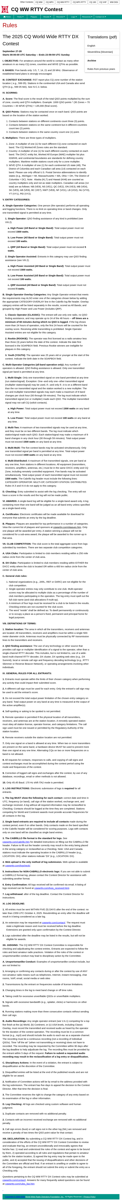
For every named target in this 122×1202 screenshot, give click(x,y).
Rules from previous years (101, 69)
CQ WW (38, 2)
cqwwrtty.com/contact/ (53, 922)
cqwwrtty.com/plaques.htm (67, 527)
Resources (87, 17)
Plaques (34, 17)
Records (60, 17)
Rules (20, 17)
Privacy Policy (90, 1197)
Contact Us (100, 17)
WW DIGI (114, 2)
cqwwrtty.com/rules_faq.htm (20, 1183)
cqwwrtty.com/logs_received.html (51, 888)
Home (7, 17)
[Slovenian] (100, 51)
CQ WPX (50, 2)
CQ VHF (103, 2)
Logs (74, 17)
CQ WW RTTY (63, 2)
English (91, 45)
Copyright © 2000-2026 (15, 1197)
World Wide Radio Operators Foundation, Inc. (44, 1197)
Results (47, 17)
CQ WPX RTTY (79, 2)
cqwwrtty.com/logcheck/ (17, 865)
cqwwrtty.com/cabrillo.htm (16, 841)
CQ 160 (92, 2)
